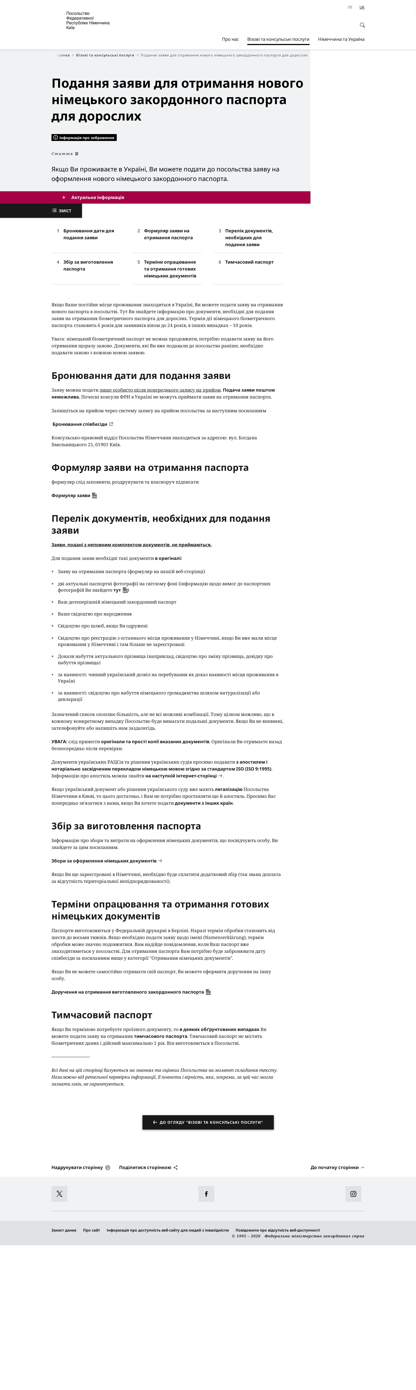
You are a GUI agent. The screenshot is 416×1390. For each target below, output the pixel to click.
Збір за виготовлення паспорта (88, 410)
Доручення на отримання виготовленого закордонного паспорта (127, 1137)
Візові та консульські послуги (278, 39)
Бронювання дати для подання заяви (88, 378)
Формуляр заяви (70, 640)
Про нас (230, 39)
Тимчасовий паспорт (249, 407)
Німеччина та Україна (341, 39)
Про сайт (91, 1374)
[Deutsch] (350, 7)
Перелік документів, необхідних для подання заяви (249, 382)
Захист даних (63, 1374)
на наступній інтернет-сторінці (181, 920)
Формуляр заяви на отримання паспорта (168, 378)
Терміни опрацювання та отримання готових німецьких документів (170, 413)
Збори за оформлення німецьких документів (104, 1005)
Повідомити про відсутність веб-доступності (278, 1374)
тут (117, 734)
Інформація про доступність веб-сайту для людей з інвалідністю (168, 1374)
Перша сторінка (56, 55)
